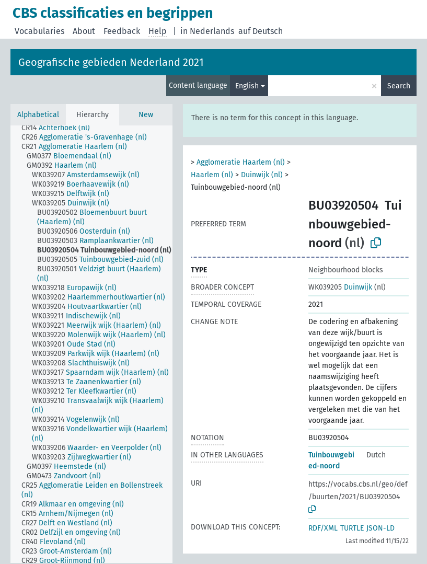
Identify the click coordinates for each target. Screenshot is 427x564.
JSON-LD (380, 528)
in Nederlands (207, 31)
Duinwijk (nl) (262, 174)
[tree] (91, 344)
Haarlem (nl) (212, 174)
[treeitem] (60, 128)
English (247, 86)
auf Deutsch (260, 31)
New (146, 114)
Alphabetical (38, 114)
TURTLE (352, 528)
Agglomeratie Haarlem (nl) (241, 162)
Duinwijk (340, 287)
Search (398, 86)
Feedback (121, 31)
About (84, 31)
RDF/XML (323, 528)
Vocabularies (39, 31)
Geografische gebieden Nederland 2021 (111, 62)
